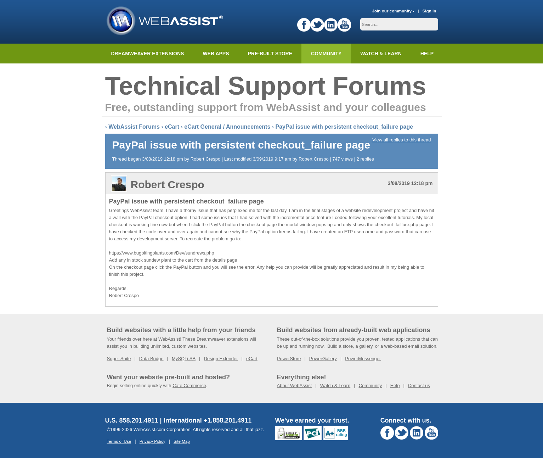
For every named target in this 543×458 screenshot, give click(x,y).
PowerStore (289, 358)
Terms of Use (119, 441)
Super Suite (119, 358)
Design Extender (221, 358)
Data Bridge (151, 358)
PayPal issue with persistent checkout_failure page (344, 127)
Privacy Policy (152, 441)
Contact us (419, 385)
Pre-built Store (270, 53)
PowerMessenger (363, 358)
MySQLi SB (184, 358)
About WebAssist (294, 385)
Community (326, 53)
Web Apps (216, 53)
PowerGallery (323, 358)
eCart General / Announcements (227, 127)
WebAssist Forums (134, 127)
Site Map (182, 441)
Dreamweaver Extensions (147, 53)
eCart (172, 127)
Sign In (429, 11)
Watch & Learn (380, 53)
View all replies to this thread (401, 140)
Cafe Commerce (189, 385)
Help (395, 385)
